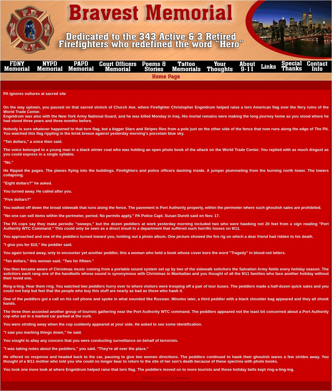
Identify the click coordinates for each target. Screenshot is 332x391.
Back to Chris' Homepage (166, 377)
